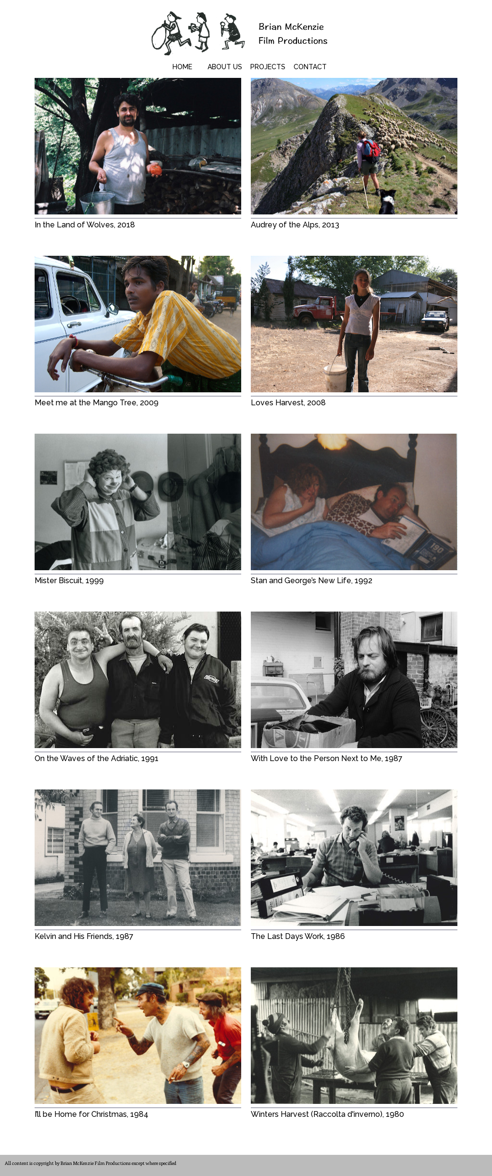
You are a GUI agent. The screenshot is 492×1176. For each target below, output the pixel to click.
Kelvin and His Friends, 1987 (84, 936)
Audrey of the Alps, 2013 (295, 224)
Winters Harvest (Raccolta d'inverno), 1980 (327, 1114)
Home (182, 67)
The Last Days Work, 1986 (298, 936)
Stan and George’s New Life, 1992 (311, 580)
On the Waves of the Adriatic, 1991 (97, 758)
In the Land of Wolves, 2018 (85, 224)
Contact (310, 67)
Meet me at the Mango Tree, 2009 (97, 402)
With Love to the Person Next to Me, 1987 (327, 758)
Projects (267, 67)
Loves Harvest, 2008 (288, 402)
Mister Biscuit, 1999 (69, 580)
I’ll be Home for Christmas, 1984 (91, 1114)
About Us (225, 67)
